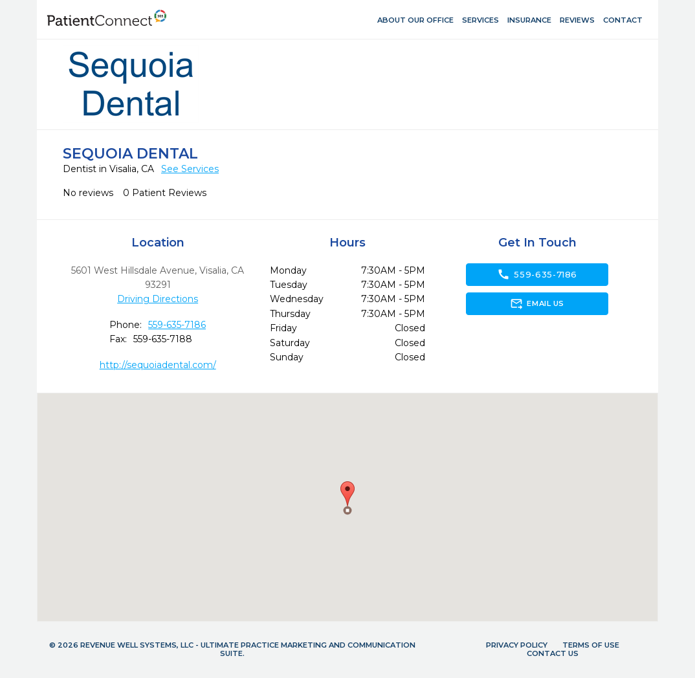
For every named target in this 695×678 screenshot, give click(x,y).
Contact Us (553, 653)
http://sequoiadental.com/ (158, 365)
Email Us (537, 303)
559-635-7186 (177, 325)
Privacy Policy (516, 645)
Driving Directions (157, 299)
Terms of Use (590, 645)
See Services (190, 169)
